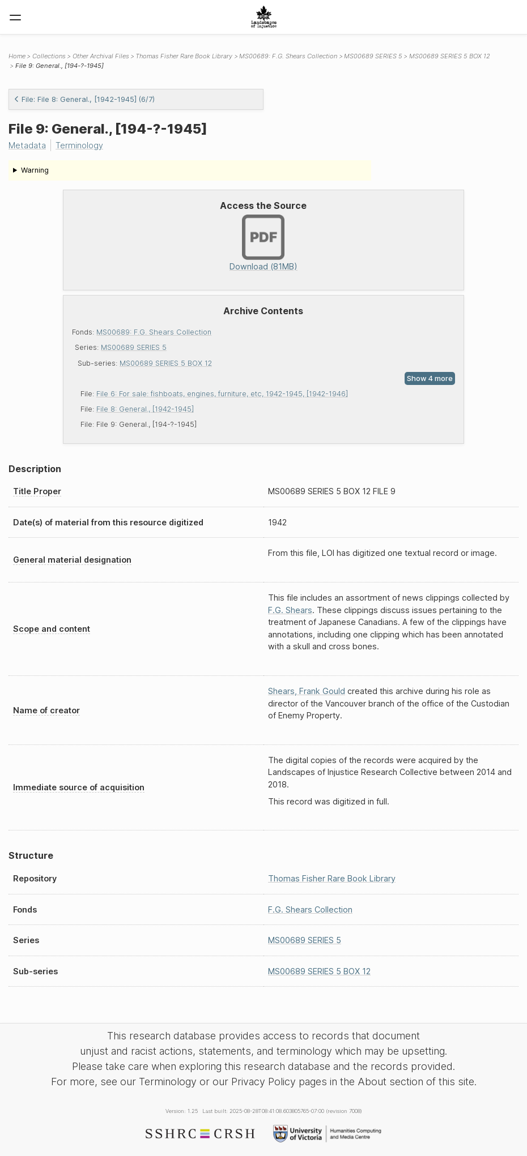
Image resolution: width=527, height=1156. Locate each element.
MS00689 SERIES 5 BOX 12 (166, 363)
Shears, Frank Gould (306, 691)
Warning (35, 170)
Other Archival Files (101, 56)
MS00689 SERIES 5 (134, 347)
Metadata (27, 145)
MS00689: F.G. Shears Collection (153, 332)
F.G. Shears (290, 610)
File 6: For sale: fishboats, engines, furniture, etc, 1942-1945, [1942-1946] (222, 393)
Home (17, 56)
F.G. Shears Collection (310, 909)
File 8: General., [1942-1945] (145, 409)
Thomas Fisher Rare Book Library (183, 56)
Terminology (79, 145)
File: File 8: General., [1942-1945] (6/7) (84, 99)
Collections (49, 56)
